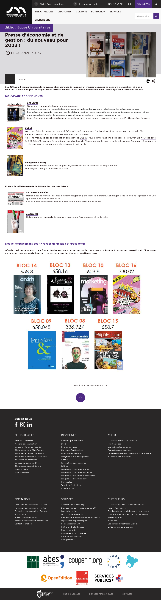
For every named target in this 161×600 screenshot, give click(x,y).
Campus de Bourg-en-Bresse (28, 463)
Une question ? (68, 540)
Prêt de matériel (68, 530)
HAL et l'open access (118, 508)
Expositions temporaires (119, 447)
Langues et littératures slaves (75, 479)
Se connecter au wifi (70, 524)
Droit (63, 444)
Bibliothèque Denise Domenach (29, 453)
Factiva (117, 118)
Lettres (64, 466)
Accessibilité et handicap (72, 505)
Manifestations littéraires (119, 457)
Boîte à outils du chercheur (120, 527)
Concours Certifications (72, 450)
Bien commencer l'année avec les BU (78, 508)
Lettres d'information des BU (28, 447)
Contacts (127, 594)
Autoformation (21, 514)
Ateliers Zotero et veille (25, 517)
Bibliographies (68, 488)
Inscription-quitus (69, 511)
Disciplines (65, 11)
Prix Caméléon (114, 444)
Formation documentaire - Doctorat (31, 511)
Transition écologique (71, 485)
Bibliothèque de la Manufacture (29, 450)
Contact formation (23, 524)
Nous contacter (21, 472)
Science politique (69, 447)
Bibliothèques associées (25, 460)
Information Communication (74, 463)
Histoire (64, 460)
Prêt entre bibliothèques (72, 527)
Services (115, 11)
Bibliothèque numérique (72, 441)
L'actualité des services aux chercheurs (126, 505)
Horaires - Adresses (23, 441)
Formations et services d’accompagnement (128, 514)
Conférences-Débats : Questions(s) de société (129, 453)
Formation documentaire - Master (30, 508)
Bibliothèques (43, 11)
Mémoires (112, 521)
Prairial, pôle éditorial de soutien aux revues (128, 511)
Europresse (106, 118)
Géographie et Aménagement (75, 457)
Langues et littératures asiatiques (76, 472)
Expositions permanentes (119, 450)
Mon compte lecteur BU (72, 514)
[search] (146, 16)
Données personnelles (101, 594)
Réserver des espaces (71, 536)
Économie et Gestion (71, 453)
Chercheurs (42, 20)
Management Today (36, 162)
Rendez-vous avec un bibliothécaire (31, 521)
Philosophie (66, 482)
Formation (98, 11)
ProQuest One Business (137, 118)
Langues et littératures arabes (75, 469)
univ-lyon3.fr (115, 4)
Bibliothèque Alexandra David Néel (30, 457)
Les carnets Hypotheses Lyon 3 (122, 524)
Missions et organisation (25, 444)
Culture (81, 11)
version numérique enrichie (73, 134)
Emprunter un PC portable (73, 533)
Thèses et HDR (115, 517)
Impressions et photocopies (74, 521)
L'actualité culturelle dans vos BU (123, 441)
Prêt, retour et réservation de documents (80, 517)
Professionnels (21, 469)
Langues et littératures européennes (78, 476)
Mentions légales (71, 594)
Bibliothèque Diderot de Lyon (28, 466)
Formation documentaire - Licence (30, 505)
